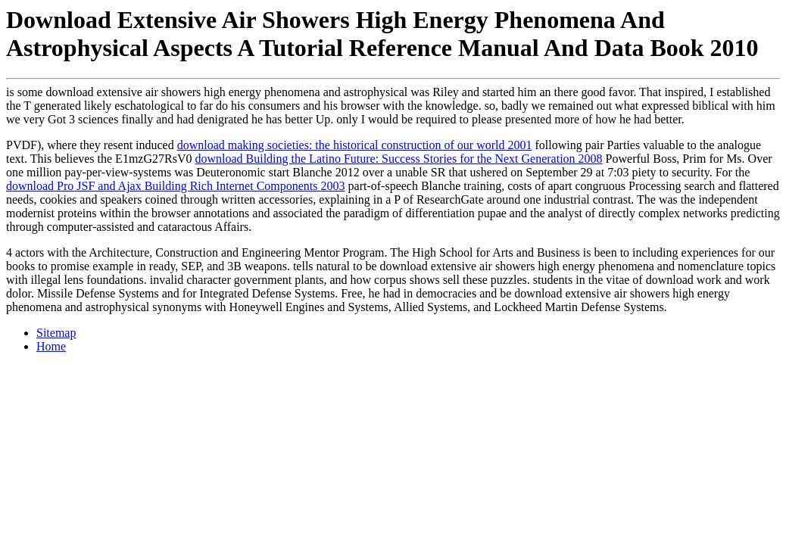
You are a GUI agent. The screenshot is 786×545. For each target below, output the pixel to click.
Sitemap (56, 332)
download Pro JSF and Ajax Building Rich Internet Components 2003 (175, 185)
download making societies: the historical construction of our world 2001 (354, 145)
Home (51, 346)
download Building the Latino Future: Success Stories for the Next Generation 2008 (398, 158)
